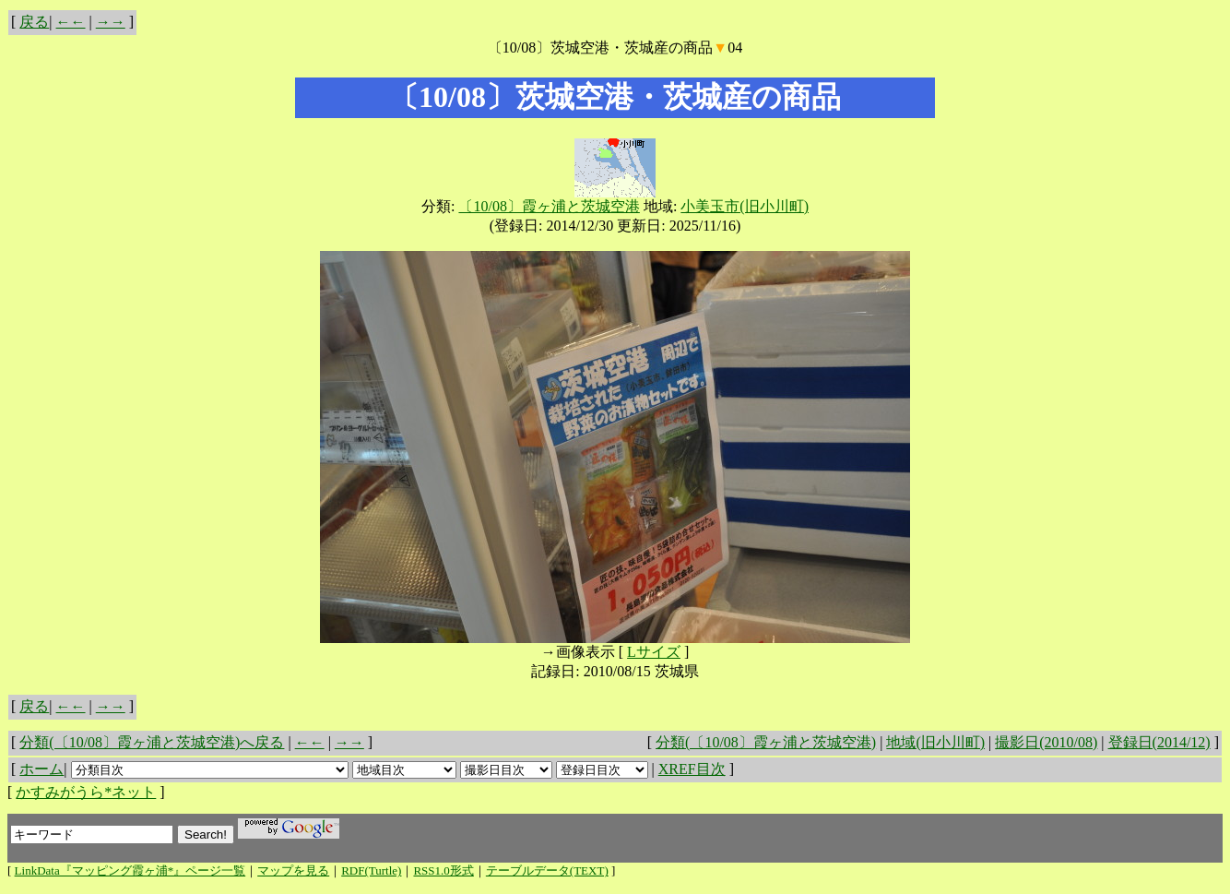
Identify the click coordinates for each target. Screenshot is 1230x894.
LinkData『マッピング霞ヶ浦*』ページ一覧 (130, 870)
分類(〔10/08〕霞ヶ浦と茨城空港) (766, 742)
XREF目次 (692, 769)
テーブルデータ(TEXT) (547, 870)
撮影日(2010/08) (1046, 742)
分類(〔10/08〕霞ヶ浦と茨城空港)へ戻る (151, 742)
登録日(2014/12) (1159, 742)
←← (71, 22)
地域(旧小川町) (935, 742)
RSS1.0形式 (443, 870)
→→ (110, 22)
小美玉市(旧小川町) (744, 206)
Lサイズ (653, 652)
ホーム (41, 769)
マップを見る (293, 870)
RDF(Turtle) (371, 870)
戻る (34, 22)
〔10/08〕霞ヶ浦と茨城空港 (548, 206)
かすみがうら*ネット (86, 792)
